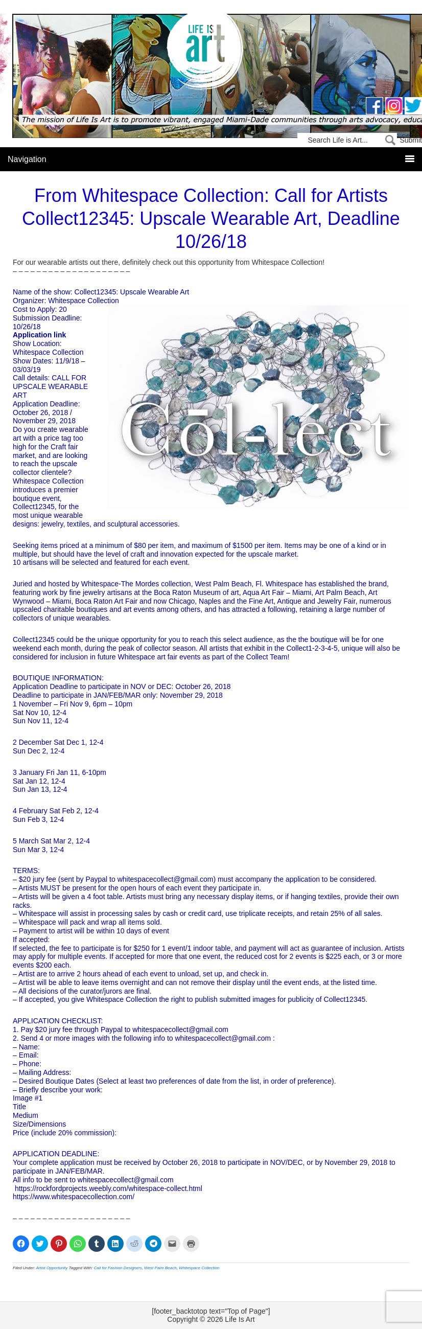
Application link (39, 335)
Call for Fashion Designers (118, 1268)
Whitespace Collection (199, 1268)
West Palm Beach (160, 1268)
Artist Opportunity (52, 1268)
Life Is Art (211, 52)
